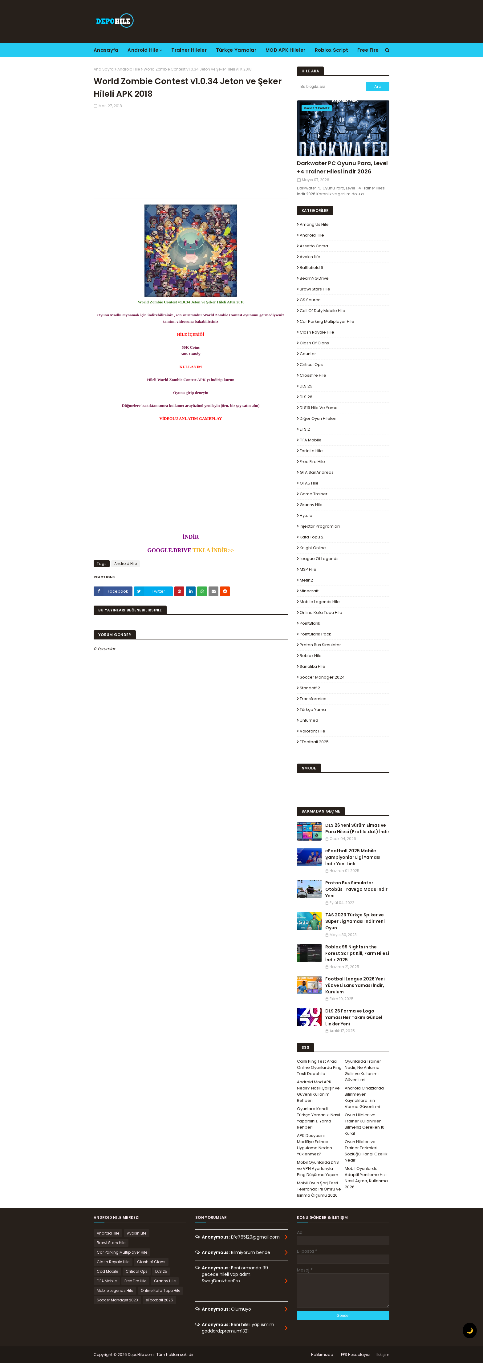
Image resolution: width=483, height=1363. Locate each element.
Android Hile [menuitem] (143, 50)
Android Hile (128, 69)
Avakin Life (310, 257)
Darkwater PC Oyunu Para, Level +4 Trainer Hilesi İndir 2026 (342, 167)
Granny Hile (311, 505)
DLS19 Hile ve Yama (319, 408)
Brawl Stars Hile (315, 289)
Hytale (306, 515)
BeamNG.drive (314, 278)
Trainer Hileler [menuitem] (189, 50)
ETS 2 (305, 429)
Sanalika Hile (312, 666)
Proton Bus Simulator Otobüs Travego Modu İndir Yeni (356, 889)
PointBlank (310, 623)
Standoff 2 (310, 688)
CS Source (310, 300)
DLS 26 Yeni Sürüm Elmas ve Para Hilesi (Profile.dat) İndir (357, 828)
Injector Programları (320, 526)
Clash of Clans (314, 343)
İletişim (382, 1354)
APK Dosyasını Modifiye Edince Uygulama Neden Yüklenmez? (314, 1145)
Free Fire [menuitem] (368, 50)
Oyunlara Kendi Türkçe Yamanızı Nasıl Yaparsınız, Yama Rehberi (318, 1118)
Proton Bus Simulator (320, 645)
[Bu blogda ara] (331, 86)
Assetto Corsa (314, 246)
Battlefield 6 (311, 267)
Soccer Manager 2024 (322, 677)
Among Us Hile (314, 224)
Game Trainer (313, 494)
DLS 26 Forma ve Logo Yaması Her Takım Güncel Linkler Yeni (353, 1017)
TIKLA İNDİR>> (212, 550)
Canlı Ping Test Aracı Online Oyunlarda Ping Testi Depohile (319, 1067)
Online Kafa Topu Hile (321, 612)
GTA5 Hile (309, 483)
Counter (308, 354)
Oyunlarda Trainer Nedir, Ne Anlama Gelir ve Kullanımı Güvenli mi (363, 1070)
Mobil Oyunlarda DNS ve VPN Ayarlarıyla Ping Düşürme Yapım (318, 1168)
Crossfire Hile (313, 375)
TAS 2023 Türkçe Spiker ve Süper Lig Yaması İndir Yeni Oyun (355, 921)
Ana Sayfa (104, 69)
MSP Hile (308, 569)
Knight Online (313, 548)
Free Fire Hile (312, 461)
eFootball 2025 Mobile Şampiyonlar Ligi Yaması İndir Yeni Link (352, 857)
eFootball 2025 (314, 742)
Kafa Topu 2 (311, 537)
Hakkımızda (322, 1354)
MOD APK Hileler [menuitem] (286, 50)
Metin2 (306, 580)
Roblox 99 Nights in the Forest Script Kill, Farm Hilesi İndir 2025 (357, 953)
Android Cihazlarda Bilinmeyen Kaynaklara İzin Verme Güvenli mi (364, 1097)
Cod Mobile (107, 1271)
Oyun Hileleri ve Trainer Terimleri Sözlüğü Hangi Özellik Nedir (366, 1151)
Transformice (313, 699)
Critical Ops (311, 364)
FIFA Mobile (311, 440)
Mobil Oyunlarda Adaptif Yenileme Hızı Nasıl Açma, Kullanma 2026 (366, 1178)
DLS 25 (306, 386)
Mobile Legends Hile (320, 602)
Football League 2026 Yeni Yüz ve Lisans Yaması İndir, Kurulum (355, 985)
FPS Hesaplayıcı (355, 1354)
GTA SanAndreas (317, 472)
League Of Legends (319, 559)
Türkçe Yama (313, 709)
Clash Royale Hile (317, 332)
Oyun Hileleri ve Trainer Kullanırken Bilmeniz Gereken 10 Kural (364, 1124)
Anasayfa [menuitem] (106, 50)
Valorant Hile (312, 731)
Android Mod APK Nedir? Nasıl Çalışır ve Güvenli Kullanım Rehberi (318, 1091)
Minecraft (309, 591)
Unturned (309, 720)
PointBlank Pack (315, 634)
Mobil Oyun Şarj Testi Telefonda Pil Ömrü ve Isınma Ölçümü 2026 (319, 1189)
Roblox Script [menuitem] (331, 50)
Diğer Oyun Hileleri (318, 418)
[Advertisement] (191, 152)
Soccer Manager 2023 (117, 1300)
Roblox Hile (311, 656)
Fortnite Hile (311, 451)
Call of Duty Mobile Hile (322, 311)
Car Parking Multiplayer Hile (327, 321)
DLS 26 (306, 397)
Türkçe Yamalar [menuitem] (236, 50)
